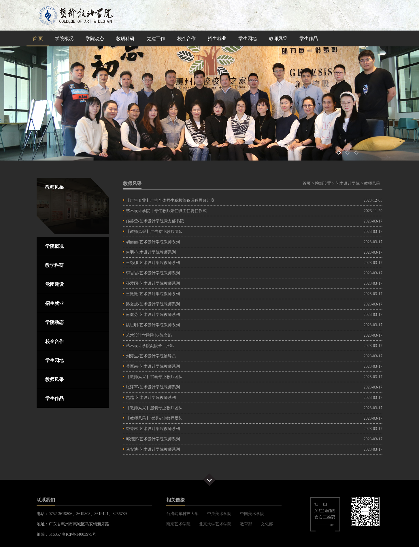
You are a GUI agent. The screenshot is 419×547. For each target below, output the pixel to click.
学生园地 (247, 38)
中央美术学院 (219, 514)
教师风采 (278, 38)
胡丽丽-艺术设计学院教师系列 (153, 242)
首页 (307, 183)
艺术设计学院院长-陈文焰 (149, 335)
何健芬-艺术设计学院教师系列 (153, 314)
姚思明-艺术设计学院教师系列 (153, 325)
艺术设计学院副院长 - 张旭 (150, 346)
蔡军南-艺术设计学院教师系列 (153, 366)
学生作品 (308, 38)
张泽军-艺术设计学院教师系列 (153, 387)
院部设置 (323, 183)
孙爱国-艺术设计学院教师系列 (153, 283)
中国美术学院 (252, 514)
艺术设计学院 (347, 183)
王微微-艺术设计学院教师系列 (153, 294)
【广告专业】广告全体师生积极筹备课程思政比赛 (170, 200)
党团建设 (54, 284)
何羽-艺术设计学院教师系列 (151, 252)
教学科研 (54, 265)
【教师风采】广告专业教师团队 (154, 231)
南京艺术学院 (178, 524)
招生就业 (217, 38)
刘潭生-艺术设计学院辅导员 (151, 356)
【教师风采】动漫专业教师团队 (154, 418)
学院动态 (95, 38)
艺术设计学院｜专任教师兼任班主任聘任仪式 (166, 211)
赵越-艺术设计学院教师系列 (151, 397)
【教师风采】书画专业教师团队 (154, 377)
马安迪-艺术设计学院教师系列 (153, 449)
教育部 (246, 524)
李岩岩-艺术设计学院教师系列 (153, 273)
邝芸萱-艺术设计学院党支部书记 (155, 221)
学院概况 (64, 38)
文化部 (267, 524)
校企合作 (186, 38)
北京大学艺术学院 (215, 524)
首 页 (38, 38)
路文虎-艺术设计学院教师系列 (153, 304)
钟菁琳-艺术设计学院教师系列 (153, 429)
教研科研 (125, 38)
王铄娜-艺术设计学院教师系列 (153, 263)
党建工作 (156, 38)
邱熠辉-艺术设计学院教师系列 (153, 439)
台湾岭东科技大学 (182, 514)
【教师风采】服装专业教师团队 (154, 408)
